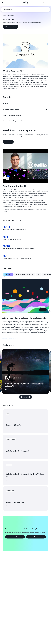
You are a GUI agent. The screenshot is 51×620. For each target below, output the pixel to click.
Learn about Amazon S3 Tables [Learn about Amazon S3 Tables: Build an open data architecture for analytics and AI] (10, 338)
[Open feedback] (49, 310)
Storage (4, 15)
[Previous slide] (20, 397)
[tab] (8, 274)
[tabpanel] (25, 309)
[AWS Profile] (48, 2)
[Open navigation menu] (2, 3)
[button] (8, 9)
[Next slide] (30, 397)
